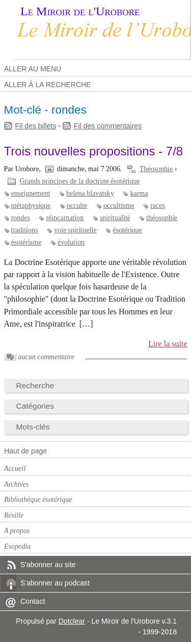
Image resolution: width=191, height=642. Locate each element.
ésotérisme (26, 242)
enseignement (30, 193)
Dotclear (72, 621)
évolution (71, 242)
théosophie (161, 218)
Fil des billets (36, 126)
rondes (20, 218)
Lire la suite (167, 343)
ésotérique (127, 230)
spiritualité (115, 218)
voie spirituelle (75, 230)
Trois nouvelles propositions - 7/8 (93, 151)
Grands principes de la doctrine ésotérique (80, 181)
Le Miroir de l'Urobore (80, 11)
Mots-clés (33, 426)
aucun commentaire (46, 357)
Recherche (35, 385)
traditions (24, 230)
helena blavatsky (90, 193)
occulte (77, 205)
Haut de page (25, 451)
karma (139, 193)
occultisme (118, 205)
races (157, 205)
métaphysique (31, 205)
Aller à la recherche (47, 85)
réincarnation (65, 218)
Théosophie (156, 169)
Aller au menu (32, 69)
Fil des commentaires (108, 126)
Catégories (35, 406)
